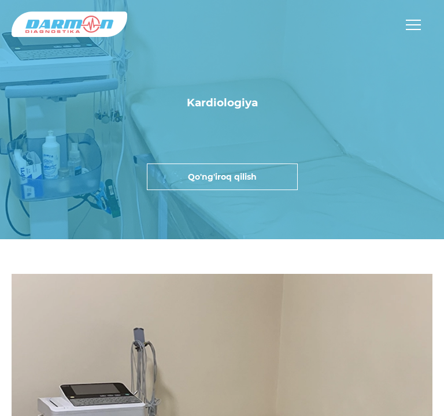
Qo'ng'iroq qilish (222, 177)
